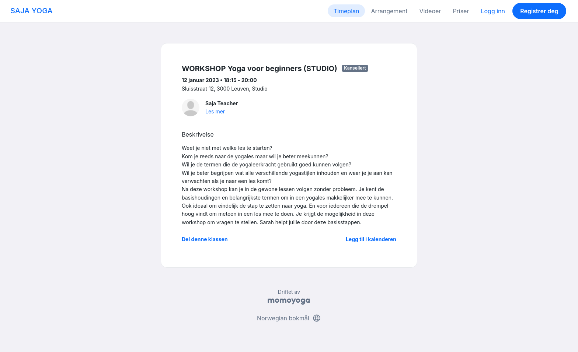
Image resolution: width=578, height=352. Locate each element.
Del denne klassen (205, 239)
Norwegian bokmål (289, 318)
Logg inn (493, 11)
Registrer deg (539, 11)
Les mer (215, 111)
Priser (461, 11)
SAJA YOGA (31, 10)
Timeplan (346, 11)
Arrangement (389, 11)
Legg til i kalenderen (371, 239)
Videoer (430, 11)
